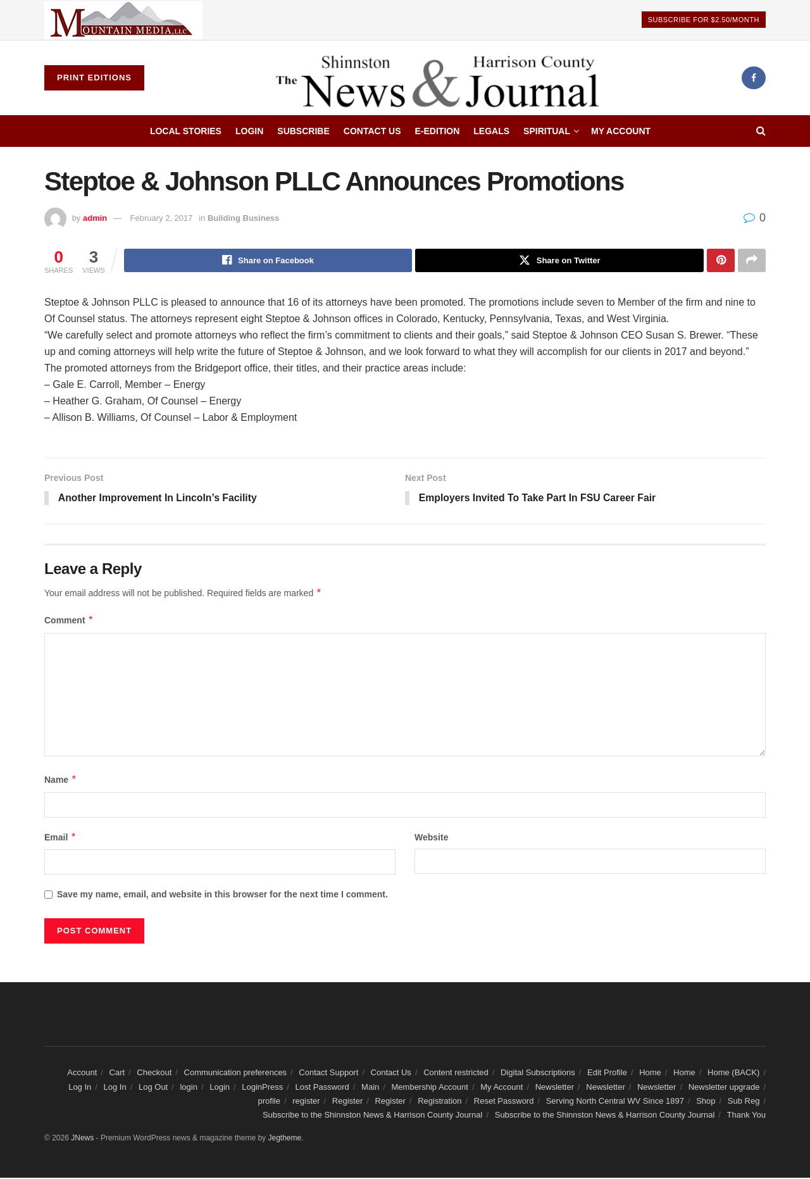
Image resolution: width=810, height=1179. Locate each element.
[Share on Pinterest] (721, 261)
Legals (491, 131)
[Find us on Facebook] (754, 77)
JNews (82, 1139)
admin (95, 218)
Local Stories (185, 131)
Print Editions (94, 77)
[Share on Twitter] (559, 261)
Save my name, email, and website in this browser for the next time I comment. (222, 895)
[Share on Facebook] (268, 261)
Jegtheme (284, 1139)
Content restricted (456, 1073)
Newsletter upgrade (724, 1087)
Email (60, 838)
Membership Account (430, 1087)
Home (650, 1073)
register (306, 1102)
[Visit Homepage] (443, 78)
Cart (117, 1073)
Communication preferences (235, 1073)
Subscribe (303, 131)
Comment (69, 621)
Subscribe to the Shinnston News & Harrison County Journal (373, 1116)
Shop (705, 1102)
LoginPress (262, 1087)
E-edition (437, 131)
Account (82, 1073)
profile (269, 1102)
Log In (79, 1087)
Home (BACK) (733, 1073)
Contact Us (372, 131)
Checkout (154, 1073)
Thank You (746, 1116)
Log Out (153, 1087)
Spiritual (546, 131)
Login (249, 131)
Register (347, 1102)
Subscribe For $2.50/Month (703, 19)
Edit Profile (607, 1073)
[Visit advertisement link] (123, 20)
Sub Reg (744, 1102)
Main (370, 1087)
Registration (439, 1102)
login (188, 1087)
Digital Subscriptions (538, 1073)
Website (431, 838)
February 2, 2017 (161, 218)
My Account (621, 131)
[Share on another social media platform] (752, 261)
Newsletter (554, 1087)
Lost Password (322, 1087)
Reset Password (504, 1102)
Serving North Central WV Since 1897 (615, 1102)
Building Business (243, 218)
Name (60, 781)
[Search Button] (761, 131)
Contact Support (328, 1073)
